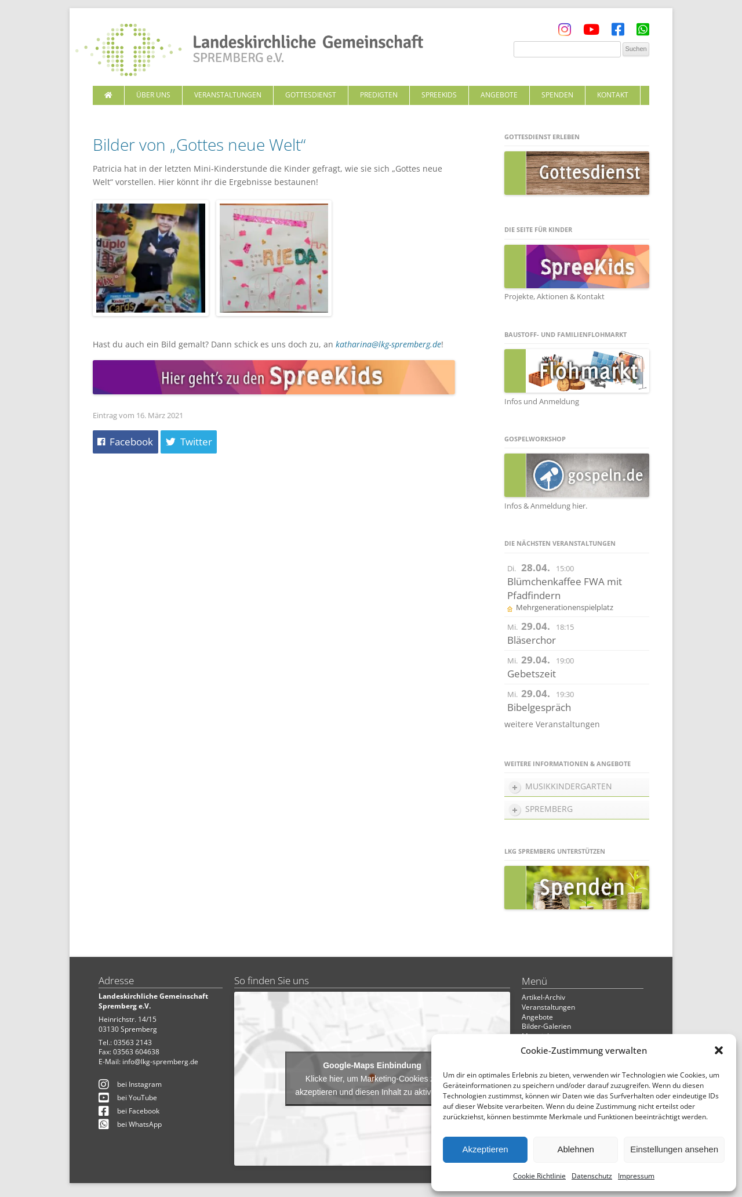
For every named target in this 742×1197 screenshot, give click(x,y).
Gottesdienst (310, 95)
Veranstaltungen (227, 95)
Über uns (153, 95)
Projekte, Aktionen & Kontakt (554, 296)
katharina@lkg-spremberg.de (388, 344)
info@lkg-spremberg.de (160, 1062)
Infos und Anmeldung (541, 401)
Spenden (557, 95)
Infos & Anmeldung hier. (545, 505)
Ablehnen (575, 1149)
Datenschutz (592, 1176)
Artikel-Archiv (543, 997)
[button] (719, 1050)
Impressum (636, 1176)
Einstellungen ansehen (674, 1149)
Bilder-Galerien (546, 1026)
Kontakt (612, 95)
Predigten (379, 95)
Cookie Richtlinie (539, 1176)
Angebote (499, 95)
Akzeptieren (485, 1149)
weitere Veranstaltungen (552, 724)
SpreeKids (439, 95)
